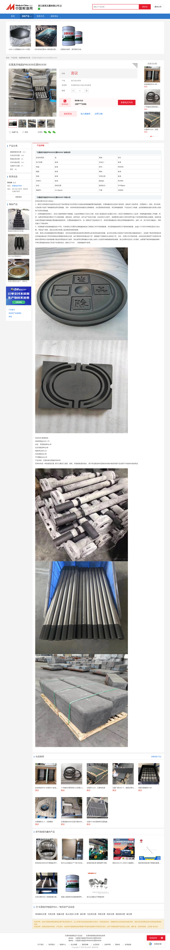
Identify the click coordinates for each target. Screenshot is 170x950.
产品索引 (12, 310)
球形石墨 (101, 914)
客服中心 (63, 944)
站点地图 (74, 944)
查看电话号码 (127, 102)
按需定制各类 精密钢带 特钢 (97, 863)
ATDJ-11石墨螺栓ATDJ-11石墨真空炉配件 (23, 49)
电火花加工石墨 (72, 914)
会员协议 (96, 944)
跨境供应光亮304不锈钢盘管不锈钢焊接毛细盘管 (52, 863)
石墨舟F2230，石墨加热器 (153, 129)
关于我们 (40, 944)
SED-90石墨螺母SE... (15, 256)
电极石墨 (60, 914)
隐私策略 (85, 944)
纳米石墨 (110, 914)
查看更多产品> (156, 757)
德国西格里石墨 (24, 58)
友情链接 (128, 944)
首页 (7, 58)
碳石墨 (83, 914)
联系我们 (52, 944)
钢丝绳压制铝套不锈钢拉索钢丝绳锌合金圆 (153, 863)
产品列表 (14, 58)
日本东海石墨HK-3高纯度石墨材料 (47, 49)
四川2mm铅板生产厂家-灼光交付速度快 (75, 863)
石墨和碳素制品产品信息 (73, 936)
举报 (25, 132)
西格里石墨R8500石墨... (16, 231)
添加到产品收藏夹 (15, 313)
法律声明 (107, 944)
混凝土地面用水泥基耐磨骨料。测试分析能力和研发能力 (81, 897)
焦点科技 (88, 947)
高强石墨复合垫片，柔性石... (18, 281)
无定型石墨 (91, 914)
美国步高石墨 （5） (17, 159)
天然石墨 (51, 914)
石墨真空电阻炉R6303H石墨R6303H (88, 938)
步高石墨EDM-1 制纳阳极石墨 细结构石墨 (50, 897)
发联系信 (68, 114)
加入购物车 (86, 114)
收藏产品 (13, 132)
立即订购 (99, 114)
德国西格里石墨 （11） (18, 152)
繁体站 (117, 944)
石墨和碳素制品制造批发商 (95, 936)
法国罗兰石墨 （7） (17, 166)
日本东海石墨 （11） (17, 162)
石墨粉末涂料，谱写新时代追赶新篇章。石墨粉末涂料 (79, 49)
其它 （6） (14, 169)
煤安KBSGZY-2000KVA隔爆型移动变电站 (127, 863)
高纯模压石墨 (40, 914)
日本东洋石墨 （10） (17, 155)
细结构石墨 (120, 914)
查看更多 (18, 197)
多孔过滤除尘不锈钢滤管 (95, 897)
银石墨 (129, 914)
